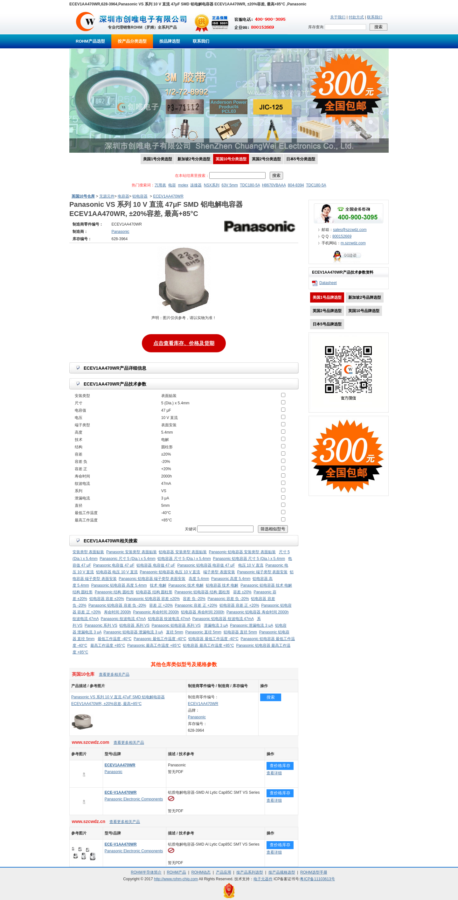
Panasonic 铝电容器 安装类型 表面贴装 (242, 552)
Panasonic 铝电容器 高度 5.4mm (119, 585)
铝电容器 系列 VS (134, 625)
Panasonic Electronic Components (134, 799)
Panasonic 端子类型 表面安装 (262, 572)
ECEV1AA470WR (168, 196)
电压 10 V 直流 (250, 565)
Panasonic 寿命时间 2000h (156, 612)
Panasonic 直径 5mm (203, 632)
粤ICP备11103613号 (317, 879)
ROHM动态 (201, 872)
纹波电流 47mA (86, 619)
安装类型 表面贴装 (88, 552)
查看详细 (274, 773)
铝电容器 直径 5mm (240, 632)
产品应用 (223, 872)
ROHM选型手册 (313, 872)
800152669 (341, 236)
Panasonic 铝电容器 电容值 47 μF (206, 565)
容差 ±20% (242, 592)
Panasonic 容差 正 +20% (196, 605)
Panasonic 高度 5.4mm (230, 578)
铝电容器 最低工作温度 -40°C (213, 639)
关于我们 (337, 17)
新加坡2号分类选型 (193, 159)
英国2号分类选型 (266, 159)
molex (183, 185)
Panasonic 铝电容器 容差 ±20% (153, 599)
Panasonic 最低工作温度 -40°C (160, 639)
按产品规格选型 (281, 872)
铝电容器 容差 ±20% (106, 599)
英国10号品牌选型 (363, 311)
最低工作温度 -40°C (114, 639)
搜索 (271, 697)
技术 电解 (158, 585)
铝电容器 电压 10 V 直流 (117, 572)
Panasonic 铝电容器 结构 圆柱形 (202, 592)
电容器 (123, 196)
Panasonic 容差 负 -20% (228, 599)
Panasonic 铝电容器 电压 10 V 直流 (170, 572)
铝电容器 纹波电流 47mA (169, 619)
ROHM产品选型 (90, 41)
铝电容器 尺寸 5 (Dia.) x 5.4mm (184, 558)
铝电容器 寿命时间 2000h (202, 612)
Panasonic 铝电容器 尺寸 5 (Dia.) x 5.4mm (249, 558)
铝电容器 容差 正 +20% (239, 605)
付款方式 (356, 17)
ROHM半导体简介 (146, 872)
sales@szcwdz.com (350, 229)
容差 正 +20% (161, 605)
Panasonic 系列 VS (101, 625)
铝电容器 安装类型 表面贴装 (183, 552)
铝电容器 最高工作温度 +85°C (208, 645)
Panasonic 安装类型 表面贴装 (131, 552)
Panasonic (197, 717)
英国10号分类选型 (231, 159)
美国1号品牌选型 (327, 297)
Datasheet (328, 283)
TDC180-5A (250, 185)
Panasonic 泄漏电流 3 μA (251, 625)
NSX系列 (211, 185)
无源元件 (106, 196)
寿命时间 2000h (117, 612)
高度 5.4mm (199, 578)
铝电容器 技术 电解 (222, 585)
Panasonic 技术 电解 (186, 585)
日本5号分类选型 (300, 159)
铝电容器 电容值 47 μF (155, 565)
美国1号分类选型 (157, 159)
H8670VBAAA (274, 185)
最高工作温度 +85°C (107, 645)
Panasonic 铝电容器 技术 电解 (266, 585)
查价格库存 (280, 765)
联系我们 (374, 17)
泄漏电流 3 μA (216, 625)
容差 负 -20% (194, 599)
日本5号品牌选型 (327, 324)
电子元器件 (263, 879)
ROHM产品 (176, 872)
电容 (172, 185)
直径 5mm (174, 632)
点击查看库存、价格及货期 (183, 343)
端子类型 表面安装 (219, 572)
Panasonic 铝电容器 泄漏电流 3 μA (133, 632)
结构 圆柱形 (83, 592)
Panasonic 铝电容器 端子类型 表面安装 (152, 578)
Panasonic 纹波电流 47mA (123, 619)
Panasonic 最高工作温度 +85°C (154, 645)
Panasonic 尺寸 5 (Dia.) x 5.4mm (127, 558)
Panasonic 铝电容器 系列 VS (176, 625)
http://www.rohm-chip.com (176, 879)
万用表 (160, 185)
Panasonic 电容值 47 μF (114, 565)
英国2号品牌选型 (327, 311)
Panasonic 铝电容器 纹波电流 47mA (223, 619)
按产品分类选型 (132, 41)
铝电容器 (140, 196)
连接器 (196, 185)
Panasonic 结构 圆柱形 (114, 592)
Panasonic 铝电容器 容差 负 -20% (117, 605)
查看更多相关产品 (114, 674)
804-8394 (296, 185)
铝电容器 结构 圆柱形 (154, 592)
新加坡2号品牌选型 (364, 297)
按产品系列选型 (249, 872)
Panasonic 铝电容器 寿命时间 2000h (257, 612)
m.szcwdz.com (353, 243)
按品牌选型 (169, 41)
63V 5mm (229, 185)
